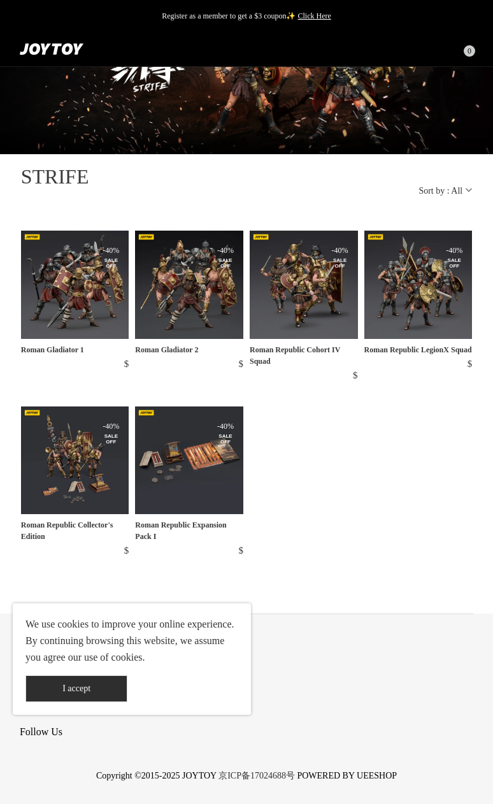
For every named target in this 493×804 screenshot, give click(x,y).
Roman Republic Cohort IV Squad (295, 355)
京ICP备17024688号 (256, 775)
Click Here (314, 15)
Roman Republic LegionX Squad (418, 349)
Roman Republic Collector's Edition (67, 530)
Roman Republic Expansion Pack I (180, 530)
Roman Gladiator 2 (166, 349)
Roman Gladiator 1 (52, 349)
